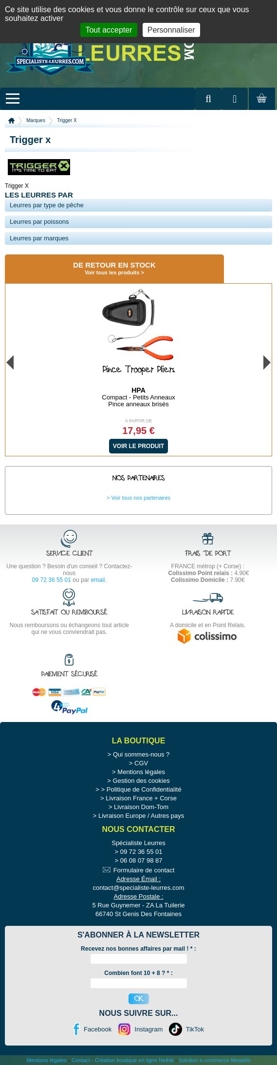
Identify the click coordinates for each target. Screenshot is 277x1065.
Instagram (149, 1029)
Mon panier (260, 107)
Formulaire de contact (144, 870)
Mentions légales (141, 772)
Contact (81, 1060)
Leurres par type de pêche (47, 205)
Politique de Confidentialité (144, 789)
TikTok (195, 1029)
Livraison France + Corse (141, 798)
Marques (35, 120)
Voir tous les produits (112, 272)
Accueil (11, 121)
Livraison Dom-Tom (141, 807)
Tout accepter (108, 30)
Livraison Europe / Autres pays (141, 815)
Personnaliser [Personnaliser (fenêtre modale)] (171, 30)
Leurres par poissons (39, 221)
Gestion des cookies (141, 780)
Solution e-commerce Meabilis (214, 1060)
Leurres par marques (39, 238)
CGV (141, 763)
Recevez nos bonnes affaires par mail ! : (138, 948)
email (98, 580)
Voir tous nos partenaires (140, 498)
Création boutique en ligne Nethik (134, 1060)
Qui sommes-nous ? (141, 754)
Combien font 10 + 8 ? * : (138, 973)
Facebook (97, 1029)
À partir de (138, 420)
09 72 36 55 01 (51, 580)
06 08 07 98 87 (141, 860)
